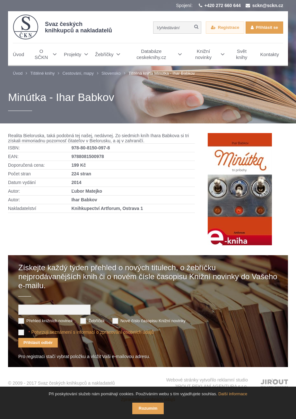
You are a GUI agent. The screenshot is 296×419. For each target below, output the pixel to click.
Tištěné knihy (42, 73)
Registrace (228, 27)
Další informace (232, 393)
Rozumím (148, 408)
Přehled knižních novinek (49, 320)
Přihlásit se (267, 27)
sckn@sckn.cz (267, 5)
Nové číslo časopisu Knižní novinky (153, 320)
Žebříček (96, 320)
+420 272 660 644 (223, 5)
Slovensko (111, 73)
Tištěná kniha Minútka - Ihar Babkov (161, 73)
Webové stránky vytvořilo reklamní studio (207, 383)
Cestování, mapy (78, 73)
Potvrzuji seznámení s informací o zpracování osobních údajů (92, 332)
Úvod (17, 73)
